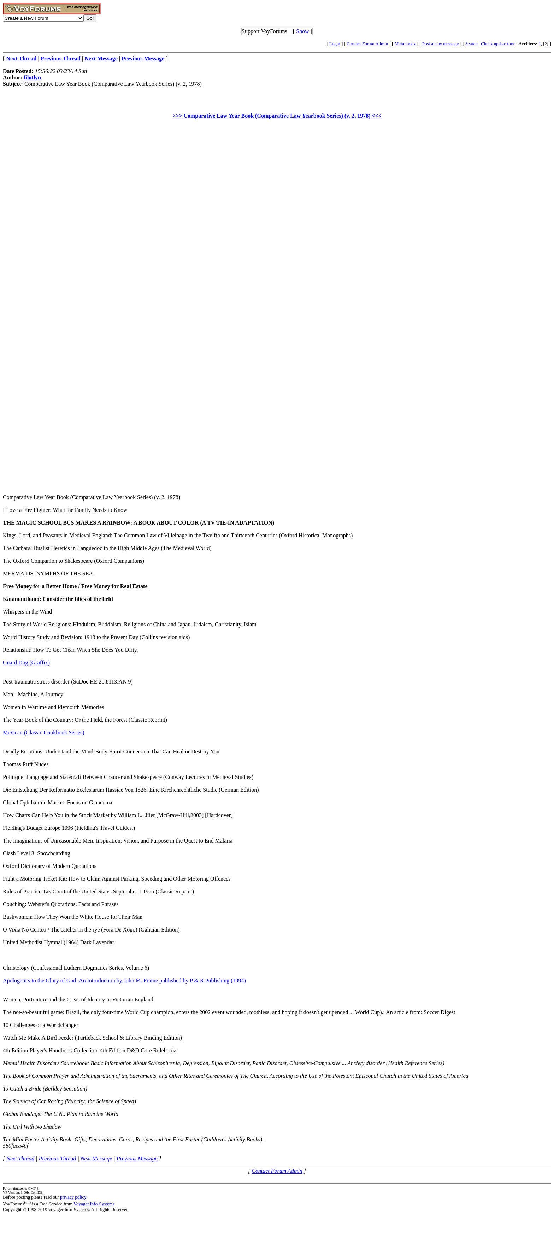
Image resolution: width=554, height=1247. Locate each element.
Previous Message (137, 1159)
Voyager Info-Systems (93, 1203)
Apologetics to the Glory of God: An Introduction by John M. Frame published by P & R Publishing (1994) (124, 980)
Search (471, 43)
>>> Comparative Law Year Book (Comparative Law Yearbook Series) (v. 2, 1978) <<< (277, 116)
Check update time (498, 43)
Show (302, 31)
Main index (405, 43)
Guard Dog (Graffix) (26, 663)
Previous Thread (57, 1159)
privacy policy (73, 1197)
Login (334, 43)
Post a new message (440, 43)
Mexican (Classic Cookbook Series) (43, 732)
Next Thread (20, 1159)
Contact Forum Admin (367, 43)
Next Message (96, 1159)
